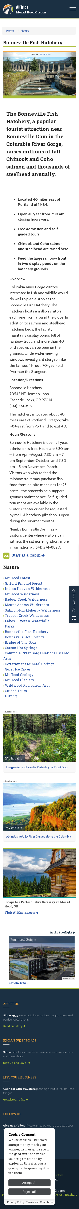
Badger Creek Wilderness (26, 599)
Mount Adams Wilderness (27, 605)
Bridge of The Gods (20, 642)
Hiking (11, 696)
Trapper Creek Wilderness (27, 615)
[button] (8, 73)
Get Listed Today (15, 1099)
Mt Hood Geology (19, 674)
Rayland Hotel (18, 982)
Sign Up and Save (16, 1063)
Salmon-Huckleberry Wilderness (32, 610)
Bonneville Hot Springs (24, 637)
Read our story (14, 1026)
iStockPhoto (45, 54)
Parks (10, 626)
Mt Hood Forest (17, 578)
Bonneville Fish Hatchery (27, 631)
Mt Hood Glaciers (19, 680)
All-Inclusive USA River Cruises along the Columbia (38, 836)
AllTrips (22, 7)
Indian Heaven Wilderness (27, 588)
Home (10, 30)
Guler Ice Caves (18, 669)
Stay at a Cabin (28, 555)
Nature (25, 30)
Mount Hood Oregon (31, 12)
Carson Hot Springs (21, 648)
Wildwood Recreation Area (27, 685)
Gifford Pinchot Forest (23, 583)
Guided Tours (16, 691)
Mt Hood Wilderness (22, 594)
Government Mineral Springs (29, 664)
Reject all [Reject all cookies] (29, 1200)
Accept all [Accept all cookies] (29, 1191)
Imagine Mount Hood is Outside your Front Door (37, 767)
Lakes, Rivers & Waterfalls (27, 621)
